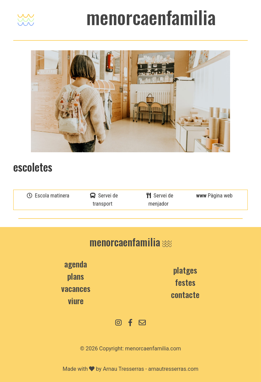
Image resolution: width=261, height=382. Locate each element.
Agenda (75, 264)
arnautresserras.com (173, 369)
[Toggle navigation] (25, 18)
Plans (75, 276)
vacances (75, 288)
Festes (185, 282)
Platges (185, 270)
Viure (76, 300)
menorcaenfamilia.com (153, 348)
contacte (185, 294)
